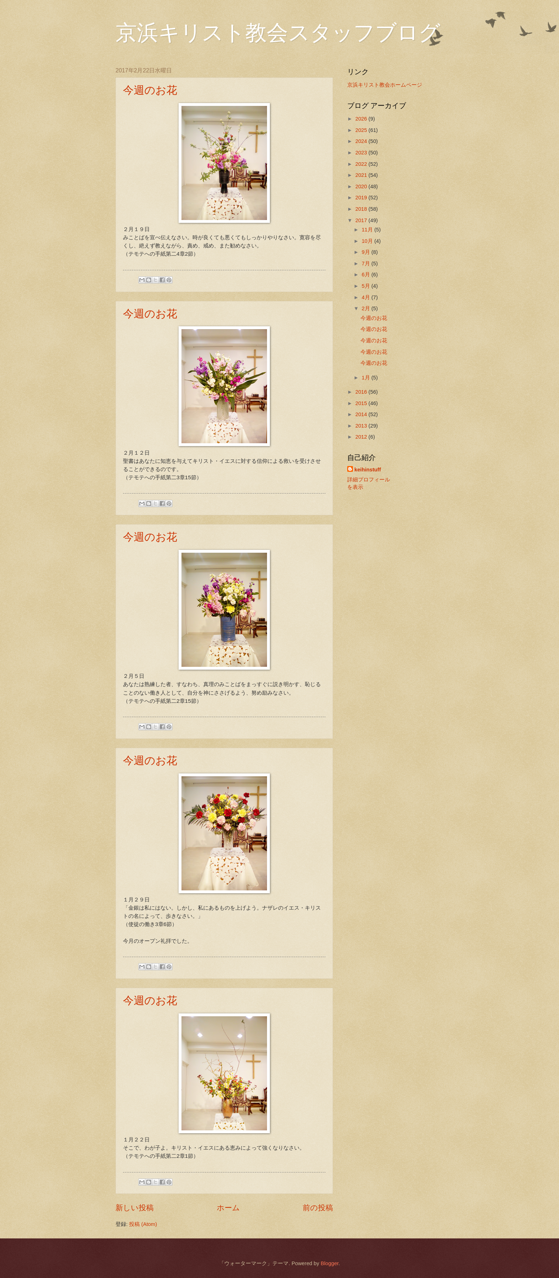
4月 (366, 297)
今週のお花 (150, 90)
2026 (362, 119)
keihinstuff (367, 469)
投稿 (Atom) (143, 1224)
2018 (362, 209)
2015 (362, 403)
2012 (362, 437)
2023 (362, 152)
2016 (362, 392)
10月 (367, 241)
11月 (367, 229)
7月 (366, 263)
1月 (366, 377)
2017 (362, 220)
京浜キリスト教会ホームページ (384, 85)
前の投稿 (318, 1207)
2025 (362, 130)
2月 (366, 308)
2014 (362, 414)
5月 (366, 286)
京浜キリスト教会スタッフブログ (278, 33)
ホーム (228, 1207)
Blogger (329, 1263)
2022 (362, 164)
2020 (362, 186)
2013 (362, 426)
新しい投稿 (135, 1207)
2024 (362, 141)
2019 (362, 197)
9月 (366, 252)
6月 (366, 274)
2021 (362, 175)
